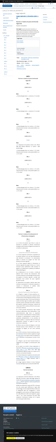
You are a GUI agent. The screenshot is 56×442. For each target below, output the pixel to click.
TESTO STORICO (20, 42)
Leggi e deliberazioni (33, 4)
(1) (28, 91)
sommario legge (34, 6)
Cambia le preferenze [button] (20, 438)
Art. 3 (5, 45)
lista (29, 6)
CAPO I (5, 37)
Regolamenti (5, 23)
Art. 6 (5, 52)
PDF (21, 49)
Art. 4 (5, 47)
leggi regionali (22, 6)
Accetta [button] (8, 438)
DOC (23, 49)
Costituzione (45, 19)
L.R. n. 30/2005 (6, 35)
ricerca (26, 6)
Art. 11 (5, 68)
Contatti (4, 29)
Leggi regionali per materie (8, 20)
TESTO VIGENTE (20, 40)
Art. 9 (5, 63)
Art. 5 (5, 50)
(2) (28, 140)
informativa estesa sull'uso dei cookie (46, 435)
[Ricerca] (46, 8)
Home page (16, 6)
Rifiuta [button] (13, 438)
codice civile (20, 335)
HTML (18, 49)
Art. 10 (5, 66)
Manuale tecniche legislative (47, 22)
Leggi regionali (6, 17)
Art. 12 (5, 74)
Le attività (26, 4)
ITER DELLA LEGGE (21, 68)
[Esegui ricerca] (54, 8)
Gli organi (22, 4)
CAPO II (5, 61)
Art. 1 (5, 39)
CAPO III (5, 72)
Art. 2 (5, 42)
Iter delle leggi (45, 17)
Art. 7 (5, 55)
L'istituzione (16, 4)
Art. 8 (5, 58)
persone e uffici (35, 7)
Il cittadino (40, 4)
